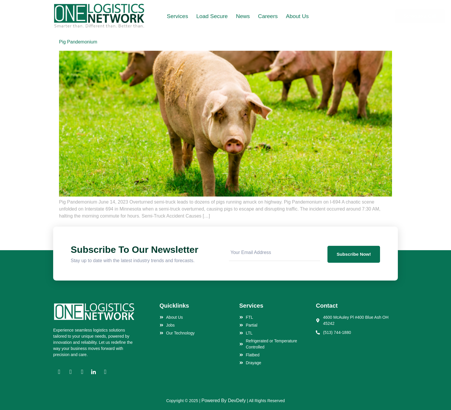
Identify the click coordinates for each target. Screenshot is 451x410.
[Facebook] (59, 372)
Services (177, 16)
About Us (297, 16)
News (243, 16)
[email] (274, 253)
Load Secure (212, 16)
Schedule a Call (369, 16)
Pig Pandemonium (78, 41)
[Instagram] (70, 372)
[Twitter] (82, 372)
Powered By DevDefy (223, 400)
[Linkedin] (93, 372)
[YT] (105, 372)
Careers (268, 16)
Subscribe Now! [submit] (353, 253)
